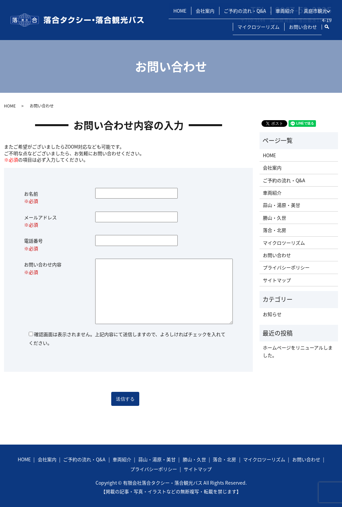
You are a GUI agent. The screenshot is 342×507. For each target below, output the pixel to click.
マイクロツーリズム (258, 29)
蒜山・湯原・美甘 (281, 205)
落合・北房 (274, 230)
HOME (178, 20)
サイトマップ (277, 280)
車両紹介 (283, 20)
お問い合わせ (303, 29)
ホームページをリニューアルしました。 (298, 351)
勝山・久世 (274, 217)
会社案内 (203, 20)
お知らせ (272, 314)
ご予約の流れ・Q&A (243, 20)
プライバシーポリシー (286, 267)
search (329, 28)
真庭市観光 (313, 20)
